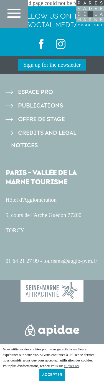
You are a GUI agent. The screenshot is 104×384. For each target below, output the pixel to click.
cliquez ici (71, 366)
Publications (40, 105)
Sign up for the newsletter (52, 65)
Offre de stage (41, 119)
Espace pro (35, 92)
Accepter (52, 375)
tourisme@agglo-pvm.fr (70, 261)
